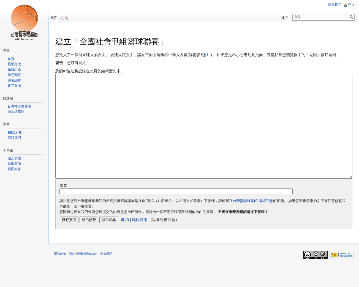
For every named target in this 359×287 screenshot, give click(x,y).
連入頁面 (14, 158)
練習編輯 (14, 80)
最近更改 (14, 64)
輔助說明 (14, 132)
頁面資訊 (14, 169)
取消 (125, 240)
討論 (64, 18)
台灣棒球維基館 (19, 106)
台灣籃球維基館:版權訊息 (253, 221)
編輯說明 (139, 240)
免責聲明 (106, 274)
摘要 (63, 206)
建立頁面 (14, 86)
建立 (285, 18)
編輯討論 (14, 70)
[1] (207, 55)
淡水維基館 (16, 112)
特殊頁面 (14, 164)
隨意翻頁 (14, 75)
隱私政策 (60, 274)
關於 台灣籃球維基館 (83, 274)
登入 (351, 5)
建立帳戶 (334, 5)
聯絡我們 (14, 138)
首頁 (11, 59)
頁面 (54, 18)
